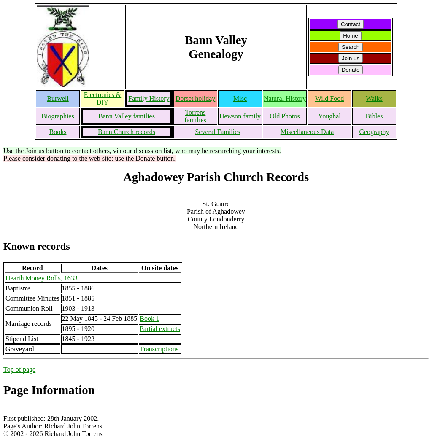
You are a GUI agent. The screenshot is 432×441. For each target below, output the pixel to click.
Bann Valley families (126, 116)
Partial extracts (160, 328)
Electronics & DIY (102, 98)
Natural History (285, 98)
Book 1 (149, 318)
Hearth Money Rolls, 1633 (41, 278)
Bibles (374, 116)
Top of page (19, 369)
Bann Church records (126, 131)
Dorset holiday (196, 98)
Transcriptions (159, 348)
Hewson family (240, 116)
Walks (374, 98)
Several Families (217, 131)
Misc (240, 98)
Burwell (58, 98)
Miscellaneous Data (307, 131)
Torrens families (195, 116)
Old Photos (285, 116)
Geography (374, 131)
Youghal (329, 116)
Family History (148, 98)
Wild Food (329, 98)
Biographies (57, 116)
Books (58, 131)
